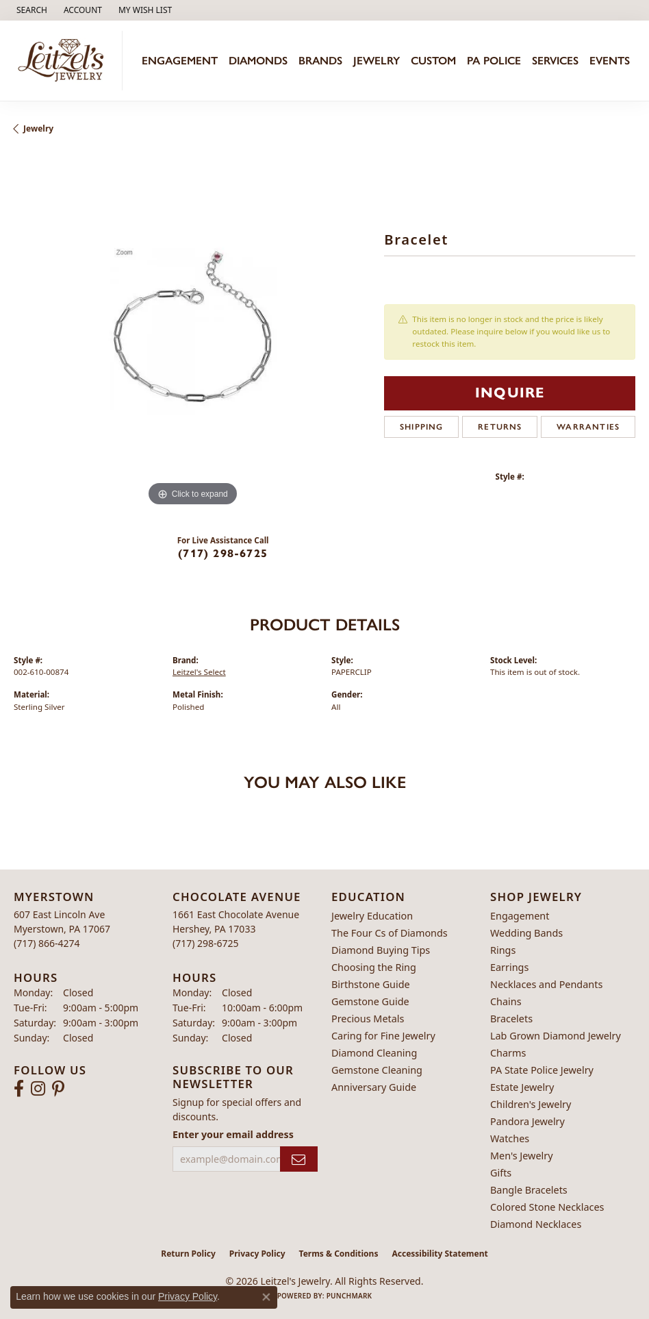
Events (609, 60)
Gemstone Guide (370, 1001)
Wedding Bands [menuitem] (526, 932)
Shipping (422, 427)
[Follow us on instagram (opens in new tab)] (38, 1089)
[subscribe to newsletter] (299, 1159)
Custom (433, 60)
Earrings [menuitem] (509, 967)
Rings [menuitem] (503, 950)
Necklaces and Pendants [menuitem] (546, 984)
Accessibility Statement (439, 1253)
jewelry (38, 128)
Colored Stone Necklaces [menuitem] (547, 1206)
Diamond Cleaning (374, 1052)
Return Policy (188, 1253)
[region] (192, 331)
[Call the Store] (47, 943)
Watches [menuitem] (509, 1138)
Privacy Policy (257, 1253)
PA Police (494, 60)
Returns (500, 427)
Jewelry (376, 60)
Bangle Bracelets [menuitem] (529, 1189)
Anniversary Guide (373, 1087)
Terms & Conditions (339, 1253)
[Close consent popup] (266, 1297)
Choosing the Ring (373, 967)
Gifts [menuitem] (500, 1172)
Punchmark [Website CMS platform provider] (349, 1295)
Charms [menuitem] (508, 1052)
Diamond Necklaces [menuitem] (535, 1224)
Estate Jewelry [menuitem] (522, 1087)
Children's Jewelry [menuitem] (530, 1104)
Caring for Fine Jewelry (383, 1035)
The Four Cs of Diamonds (389, 932)
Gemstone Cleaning (376, 1069)
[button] (30, 10)
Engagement (180, 60)
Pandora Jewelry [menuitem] (527, 1121)
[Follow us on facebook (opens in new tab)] (19, 1089)
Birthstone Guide (370, 984)
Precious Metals (367, 1018)
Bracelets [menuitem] (511, 1018)
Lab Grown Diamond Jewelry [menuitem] (555, 1035)
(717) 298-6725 (223, 553)
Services (555, 60)
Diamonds (258, 60)
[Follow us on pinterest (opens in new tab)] (58, 1089)
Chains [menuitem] (506, 1001)
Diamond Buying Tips (380, 950)
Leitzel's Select (199, 672)
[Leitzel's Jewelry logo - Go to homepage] (65, 60)
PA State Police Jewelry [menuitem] (542, 1069)
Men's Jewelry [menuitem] (521, 1155)
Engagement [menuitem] (519, 915)
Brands (320, 60)
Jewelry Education (372, 915)
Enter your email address (233, 1134)
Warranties (588, 427)
